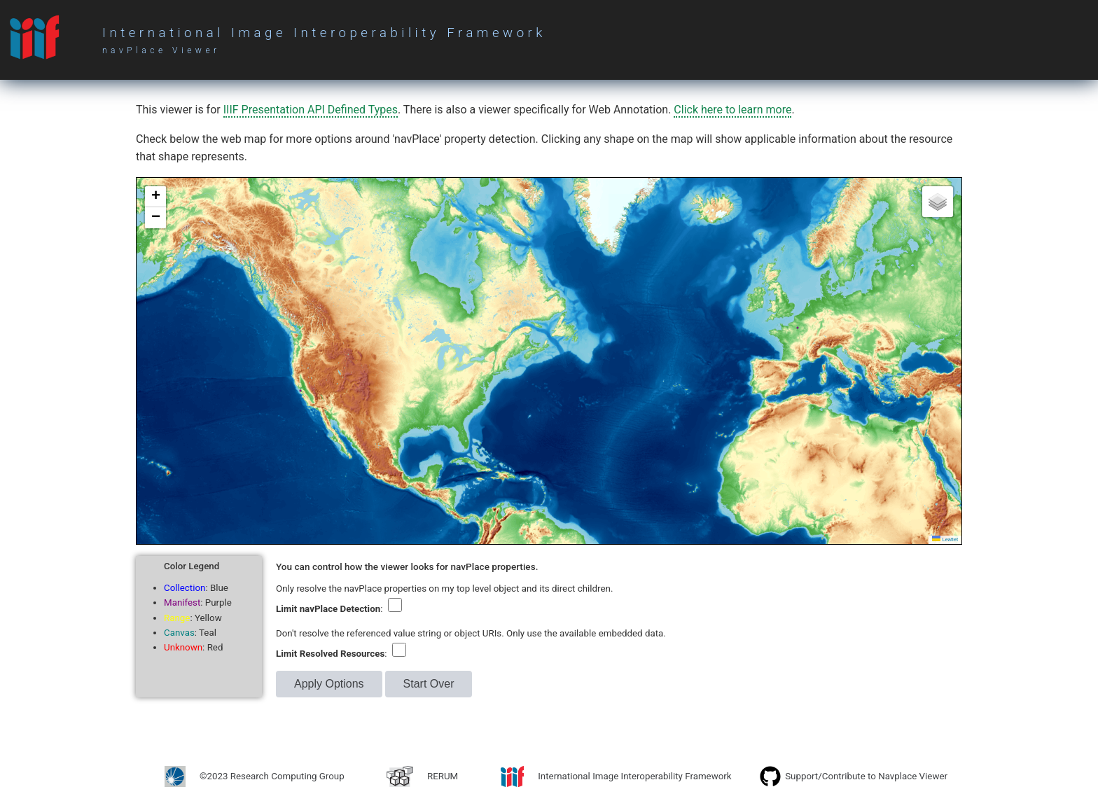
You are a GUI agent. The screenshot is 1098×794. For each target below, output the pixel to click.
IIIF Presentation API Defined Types (310, 109)
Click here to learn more (732, 109)
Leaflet (945, 539)
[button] (155, 196)
